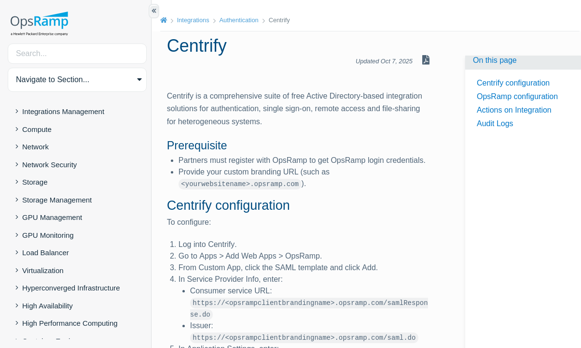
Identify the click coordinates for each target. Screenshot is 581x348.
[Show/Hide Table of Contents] (154, 11)
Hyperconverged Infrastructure (71, 288)
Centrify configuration (513, 83)
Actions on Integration (514, 110)
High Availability (47, 306)
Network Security (49, 164)
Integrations (195, 20)
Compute (37, 129)
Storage (35, 182)
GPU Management (52, 217)
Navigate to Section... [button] (52, 79)
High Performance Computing (70, 323)
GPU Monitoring (48, 235)
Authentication (241, 20)
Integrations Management (63, 111)
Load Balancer (45, 252)
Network (35, 147)
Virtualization (43, 270)
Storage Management (57, 200)
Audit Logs (495, 123)
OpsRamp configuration (517, 96)
